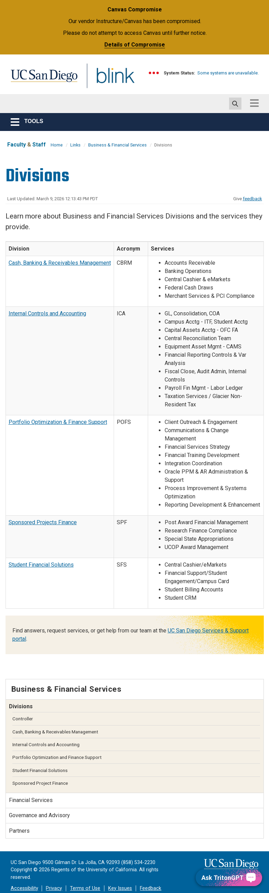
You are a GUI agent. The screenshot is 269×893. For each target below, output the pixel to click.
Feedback (150, 888)
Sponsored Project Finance (40, 783)
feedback (252, 198)
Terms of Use (85, 888)
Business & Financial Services (117, 145)
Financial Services (31, 800)
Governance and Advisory (39, 815)
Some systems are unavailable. (228, 72)
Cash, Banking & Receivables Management (60, 263)
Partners (19, 831)
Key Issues (120, 888)
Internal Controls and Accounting (47, 313)
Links (75, 145)
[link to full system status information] (154, 73)
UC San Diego (42, 80)
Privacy (54, 888)
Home (57, 145)
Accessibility (24, 888)
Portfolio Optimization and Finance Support (57, 757)
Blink (109, 80)
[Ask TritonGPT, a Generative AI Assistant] (229, 877)
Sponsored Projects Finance (43, 522)
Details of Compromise (134, 44)
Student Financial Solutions (41, 564)
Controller (22, 718)
